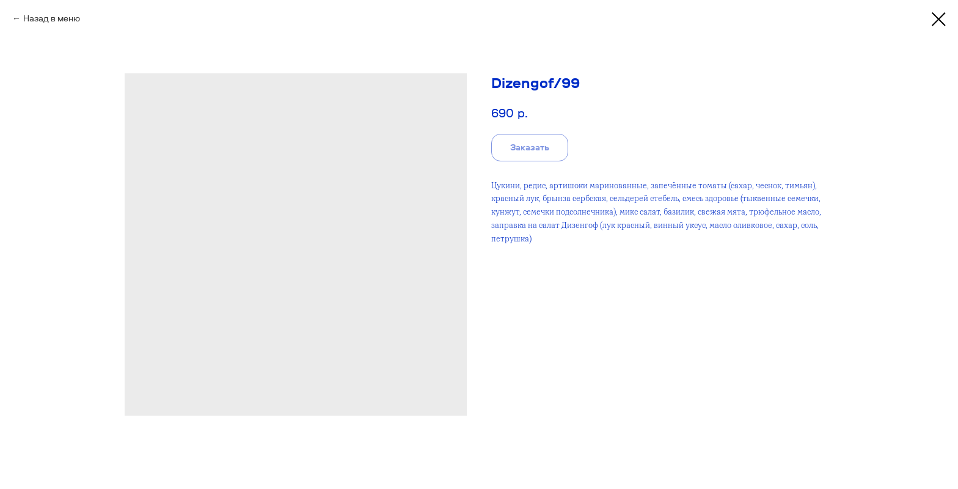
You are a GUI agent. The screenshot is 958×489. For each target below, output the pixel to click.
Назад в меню (51, 18)
